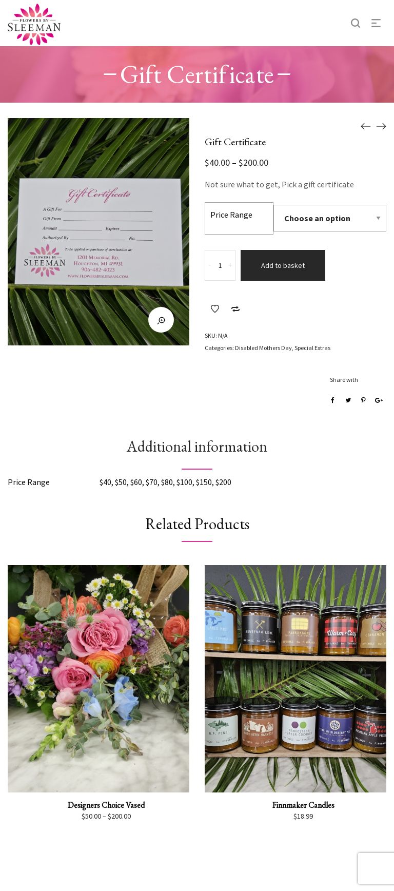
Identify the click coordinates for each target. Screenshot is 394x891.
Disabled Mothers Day (263, 348)
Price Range (231, 214)
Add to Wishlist (215, 309)
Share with (344, 379)
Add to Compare (235, 309)
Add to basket (283, 265)
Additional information (197, 446)
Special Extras (312, 348)
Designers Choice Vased (106, 805)
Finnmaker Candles (303, 805)
